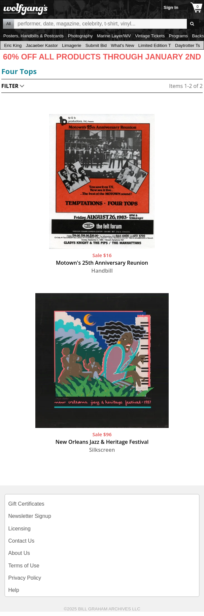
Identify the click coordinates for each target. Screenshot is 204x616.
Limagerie (72, 45)
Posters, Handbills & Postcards (33, 35)
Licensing (19, 528)
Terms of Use (23, 565)
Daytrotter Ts (187, 45)
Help (13, 590)
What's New (122, 45)
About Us (19, 553)
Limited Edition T (154, 45)
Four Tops (19, 71)
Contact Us (21, 541)
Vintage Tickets (150, 35)
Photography (80, 35)
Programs (178, 35)
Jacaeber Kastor (42, 45)
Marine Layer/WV (114, 35)
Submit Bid (96, 45)
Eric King (12, 45)
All (8, 23)
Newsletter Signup (29, 516)
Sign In (171, 7)
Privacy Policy (24, 578)
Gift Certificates (26, 504)
